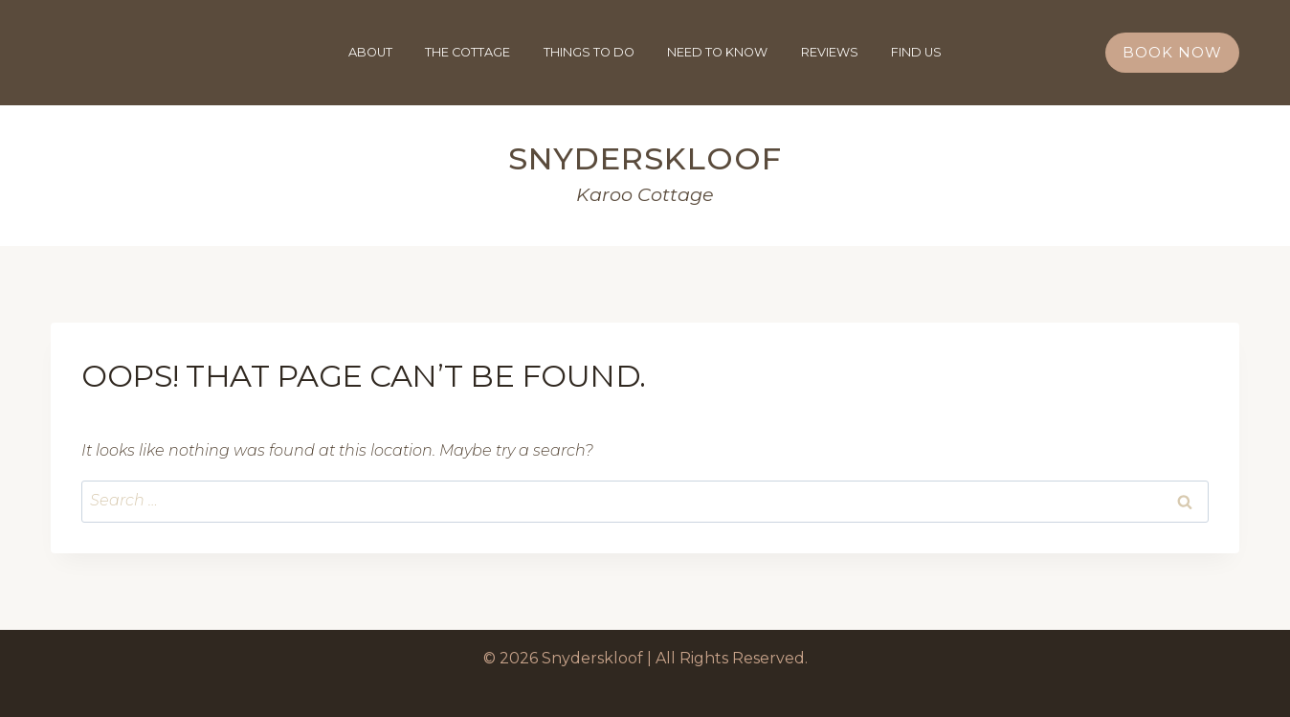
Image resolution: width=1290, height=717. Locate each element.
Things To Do (589, 52)
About (370, 52)
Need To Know (717, 52)
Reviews (829, 52)
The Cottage (467, 52)
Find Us (916, 52)
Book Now (1172, 52)
